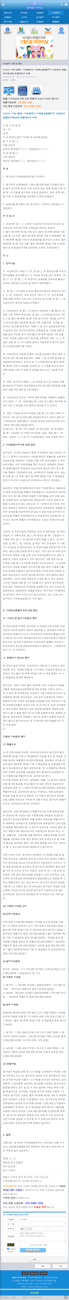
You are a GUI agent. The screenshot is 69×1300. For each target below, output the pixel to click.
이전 (42, 1266)
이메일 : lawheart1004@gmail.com (34, 1286)
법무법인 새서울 (34, 7)
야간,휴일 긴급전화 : (22, 106)
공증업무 (24, 12)
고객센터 (40, 21)
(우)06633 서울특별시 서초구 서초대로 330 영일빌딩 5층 (34, 1280)
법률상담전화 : (17, 102)
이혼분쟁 (40, 12)
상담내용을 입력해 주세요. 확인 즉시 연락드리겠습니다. (42, 1236)
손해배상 (8, 17)
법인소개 (8, 12)
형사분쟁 (56, 17)
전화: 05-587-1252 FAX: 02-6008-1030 (34, 1283)
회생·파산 (8, 21)
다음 (60, 1266)
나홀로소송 (24, 21)
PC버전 (43, 1273)
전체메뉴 (55, 22)
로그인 (25, 1273)
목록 (34, 1259)
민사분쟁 (40, 17)
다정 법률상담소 (34, 3)
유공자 (24, 17)
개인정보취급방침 (50, 1277)
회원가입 (34, 1273)
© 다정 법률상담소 (35, 1277)
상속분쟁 (56, 12)
